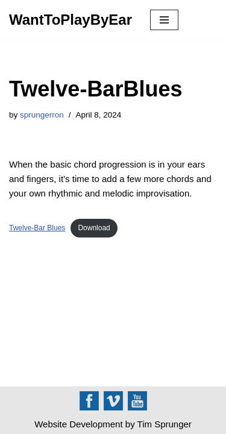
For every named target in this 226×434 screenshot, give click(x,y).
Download (94, 228)
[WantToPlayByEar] (70, 19)
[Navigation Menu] (164, 20)
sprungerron (42, 114)
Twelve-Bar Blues (37, 228)
